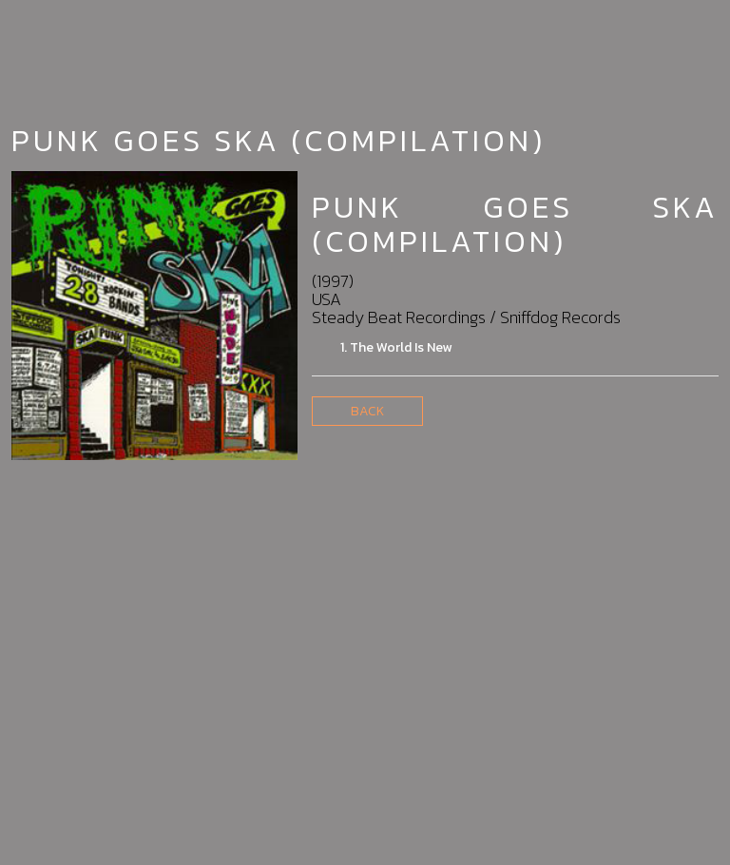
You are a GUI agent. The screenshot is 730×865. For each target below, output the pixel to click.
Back (367, 411)
